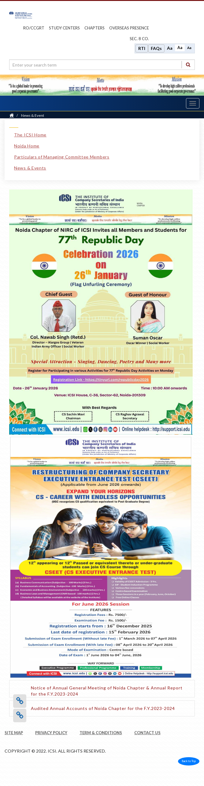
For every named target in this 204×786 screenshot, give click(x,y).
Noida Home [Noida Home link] (26, 145)
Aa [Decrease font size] (189, 48)
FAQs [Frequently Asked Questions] (156, 48)
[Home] (11, 115)
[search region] (102, 64)
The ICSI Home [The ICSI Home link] (30, 134)
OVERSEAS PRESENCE (129, 27)
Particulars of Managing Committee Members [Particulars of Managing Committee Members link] (61, 156)
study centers (64, 27)
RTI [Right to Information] (141, 48)
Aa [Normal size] (179, 47)
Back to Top (189, 761)
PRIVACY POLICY (51, 732)
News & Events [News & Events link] (30, 167)
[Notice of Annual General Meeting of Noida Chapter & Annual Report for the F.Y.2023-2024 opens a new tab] (110, 693)
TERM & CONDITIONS (101, 732)
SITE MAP (14, 732)
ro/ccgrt (33, 27)
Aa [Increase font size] (169, 48)
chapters (94, 27)
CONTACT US (147, 732)
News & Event (32, 115)
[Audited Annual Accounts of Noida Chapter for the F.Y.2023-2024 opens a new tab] (103, 708)
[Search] (188, 64)
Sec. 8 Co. (139, 38)
